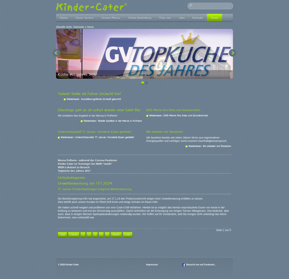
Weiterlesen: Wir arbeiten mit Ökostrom (209, 146)
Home (64, 17)
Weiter (116, 234)
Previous (56, 53)
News (214, 17)
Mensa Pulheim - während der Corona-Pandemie (87, 160)
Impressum (152, 264)
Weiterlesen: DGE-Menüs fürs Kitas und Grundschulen (178, 115)
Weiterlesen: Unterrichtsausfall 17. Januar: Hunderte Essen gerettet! (97, 137)
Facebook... (210, 264)
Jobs (182, 17)
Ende (128, 234)
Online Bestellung (139, 17)
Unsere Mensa (110, 17)
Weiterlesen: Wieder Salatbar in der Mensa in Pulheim (112, 120)
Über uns (165, 17)
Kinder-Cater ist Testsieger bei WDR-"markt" (85, 163)
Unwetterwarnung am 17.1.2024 (85, 183)
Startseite (78, 26)
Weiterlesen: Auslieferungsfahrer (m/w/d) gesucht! (94, 99)
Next (232, 53)
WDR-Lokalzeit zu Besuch (74, 167)
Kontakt (197, 17)
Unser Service (84, 17)
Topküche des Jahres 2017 (74, 170)
